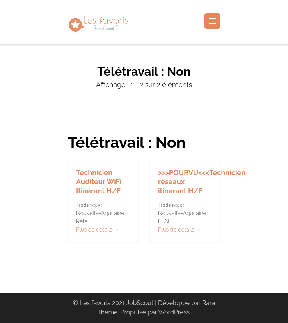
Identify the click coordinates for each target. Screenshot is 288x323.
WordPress (174, 312)
